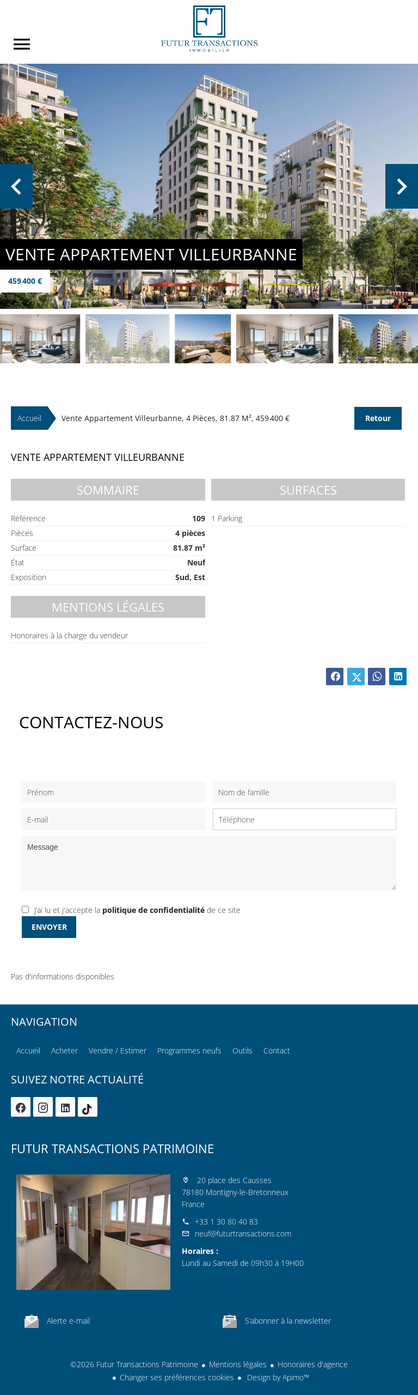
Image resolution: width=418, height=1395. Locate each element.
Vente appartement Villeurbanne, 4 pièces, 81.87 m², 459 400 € (176, 418)
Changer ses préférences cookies (177, 1377)
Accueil (209, 28)
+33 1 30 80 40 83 (226, 1221)
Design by (277, 1377)
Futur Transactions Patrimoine (112, 1148)
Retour (378, 418)
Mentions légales (238, 1364)
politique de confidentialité (153, 910)
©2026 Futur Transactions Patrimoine (134, 1364)
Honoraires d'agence (313, 1364)
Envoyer (49, 927)
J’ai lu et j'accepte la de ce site (137, 910)
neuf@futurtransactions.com (243, 1233)
